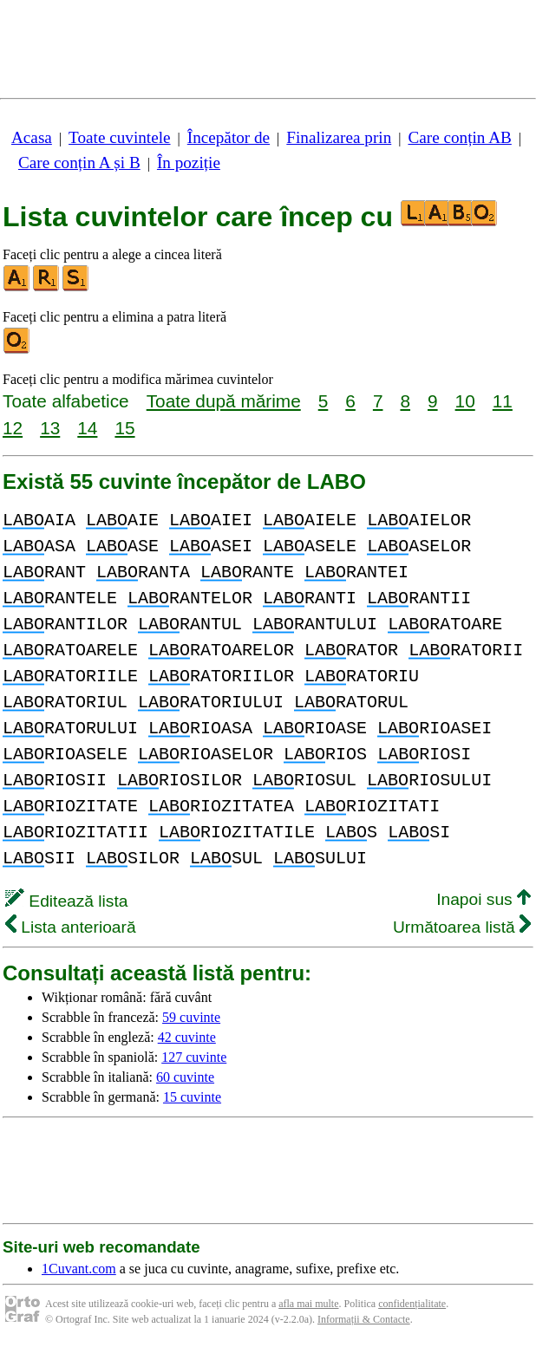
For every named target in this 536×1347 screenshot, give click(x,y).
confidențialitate (412, 1304)
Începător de (228, 137)
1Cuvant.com (79, 1268)
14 (87, 428)
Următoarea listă (462, 927)
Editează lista (66, 901)
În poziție (188, 162)
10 (465, 401)
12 (13, 428)
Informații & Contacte (363, 1319)
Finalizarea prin (338, 137)
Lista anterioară (70, 927)
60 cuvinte (185, 1077)
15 (124, 428)
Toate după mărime (224, 401)
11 (503, 401)
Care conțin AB (459, 137)
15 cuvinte (192, 1097)
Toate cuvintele (119, 137)
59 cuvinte (191, 1017)
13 (50, 428)
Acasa (31, 137)
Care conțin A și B (79, 162)
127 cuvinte (193, 1057)
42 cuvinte (187, 1037)
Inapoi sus (483, 899)
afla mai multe (308, 1304)
